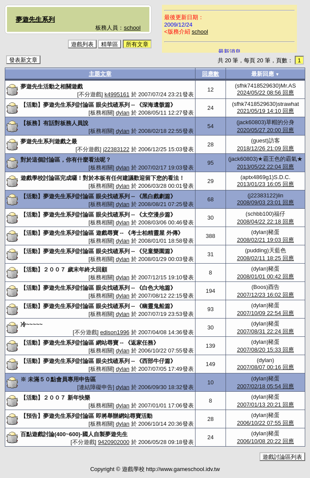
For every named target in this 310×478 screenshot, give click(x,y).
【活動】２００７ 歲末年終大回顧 (63, 269)
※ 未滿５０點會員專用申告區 (58, 379)
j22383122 (116, 149)
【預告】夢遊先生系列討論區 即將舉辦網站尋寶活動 (86, 416)
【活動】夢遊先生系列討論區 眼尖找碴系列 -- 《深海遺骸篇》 (98, 105)
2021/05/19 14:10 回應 (265, 111)
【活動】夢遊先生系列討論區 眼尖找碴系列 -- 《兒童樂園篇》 (98, 251)
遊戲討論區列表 (282, 457)
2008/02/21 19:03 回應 (265, 240)
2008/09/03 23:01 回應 (265, 202)
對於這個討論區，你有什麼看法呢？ (65, 159)
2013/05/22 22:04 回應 (265, 166)
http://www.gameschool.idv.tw (183, 469)
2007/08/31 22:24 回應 (265, 331)
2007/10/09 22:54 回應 (265, 313)
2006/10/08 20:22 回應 (265, 441)
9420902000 (113, 442)
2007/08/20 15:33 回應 (265, 349)
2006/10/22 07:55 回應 (265, 423)
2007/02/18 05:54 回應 (265, 386)
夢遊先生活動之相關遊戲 (51, 86)
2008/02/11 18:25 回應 (265, 258)
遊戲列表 (82, 44)
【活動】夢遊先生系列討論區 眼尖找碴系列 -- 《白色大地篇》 (98, 288)
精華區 (109, 44)
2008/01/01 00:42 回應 (265, 276)
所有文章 (137, 44)
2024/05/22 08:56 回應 (265, 92)
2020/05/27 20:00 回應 (265, 130)
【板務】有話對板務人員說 (54, 123)
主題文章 (100, 74)
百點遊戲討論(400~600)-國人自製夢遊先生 (74, 434)
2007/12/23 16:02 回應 (265, 295)
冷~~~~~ (31, 324)
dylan (122, 112)
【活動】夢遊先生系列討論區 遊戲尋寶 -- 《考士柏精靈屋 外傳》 (101, 233)
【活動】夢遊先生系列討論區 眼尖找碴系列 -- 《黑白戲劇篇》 (98, 196)
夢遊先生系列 (35, 19)
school (132, 27)
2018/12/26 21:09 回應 (265, 148)
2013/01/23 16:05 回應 (265, 184)
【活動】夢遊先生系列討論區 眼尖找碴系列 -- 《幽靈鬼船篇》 (98, 306)
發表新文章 (23, 60)
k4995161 (116, 94)
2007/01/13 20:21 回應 (265, 404)
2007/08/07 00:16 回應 (265, 367)
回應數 (210, 74)
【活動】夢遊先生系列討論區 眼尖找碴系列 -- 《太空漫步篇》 (98, 214)
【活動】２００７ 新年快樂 (55, 397)
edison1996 (114, 332)
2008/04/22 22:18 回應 (265, 221)
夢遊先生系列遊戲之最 (48, 141)
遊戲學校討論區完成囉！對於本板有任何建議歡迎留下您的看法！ (102, 178)
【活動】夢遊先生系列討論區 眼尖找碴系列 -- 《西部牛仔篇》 (98, 361)
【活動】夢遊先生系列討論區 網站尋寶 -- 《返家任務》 (89, 342)
